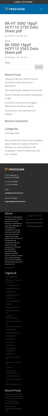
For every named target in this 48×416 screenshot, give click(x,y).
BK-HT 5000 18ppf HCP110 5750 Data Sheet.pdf (21, 27)
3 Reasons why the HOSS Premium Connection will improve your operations (21, 82)
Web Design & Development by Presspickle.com (34, 222)
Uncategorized (12, 133)
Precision (11, 36)
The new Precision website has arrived (23, 90)
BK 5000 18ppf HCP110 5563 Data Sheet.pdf (21, 48)
